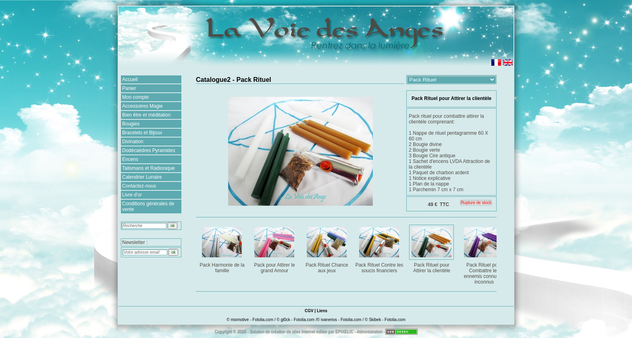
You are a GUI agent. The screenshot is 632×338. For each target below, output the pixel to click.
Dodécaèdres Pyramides (148, 150)
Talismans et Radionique (148, 168)
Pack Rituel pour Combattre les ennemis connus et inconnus (484, 254)
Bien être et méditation (146, 115)
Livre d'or (132, 195)
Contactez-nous (139, 186)
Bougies (130, 124)
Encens (130, 159)
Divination (132, 141)
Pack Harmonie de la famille (222, 248)
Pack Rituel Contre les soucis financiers (379, 248)
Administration (369, 331)
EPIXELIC (344, 331)
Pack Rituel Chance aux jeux (327, 248)
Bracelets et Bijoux (142, 133)
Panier (129, 88)
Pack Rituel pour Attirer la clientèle (432, 248)
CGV (309, 311)
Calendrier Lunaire (142, 177)
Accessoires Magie (142, 106)
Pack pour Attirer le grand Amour (275, 248)
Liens (322, 311)
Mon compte (135, 97)
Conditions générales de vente (148, 206)
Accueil (130, 79)
